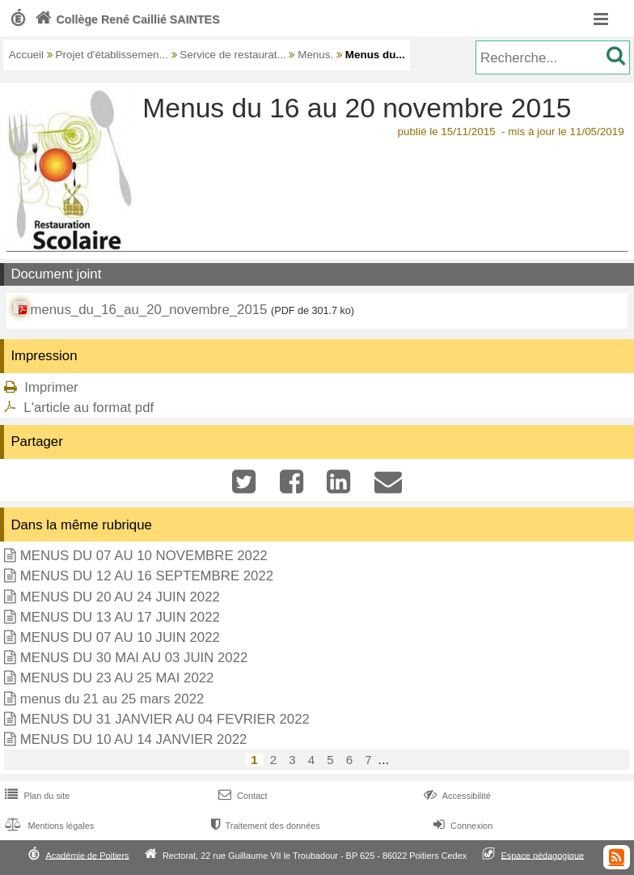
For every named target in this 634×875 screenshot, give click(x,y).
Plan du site (36, 796)
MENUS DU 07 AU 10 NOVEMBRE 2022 (144, 555)
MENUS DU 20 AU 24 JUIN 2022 (120, 597)
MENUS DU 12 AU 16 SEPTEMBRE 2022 (146, 576)
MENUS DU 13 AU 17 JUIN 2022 (120, 617)
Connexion (461, 825)
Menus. (315, 55)
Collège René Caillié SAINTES (126, 19)
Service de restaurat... (232, 55)
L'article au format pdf (88, 407)
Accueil (26, 55)
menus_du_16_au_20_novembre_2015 (148, 309)
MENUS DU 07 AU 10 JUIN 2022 (120, 637)
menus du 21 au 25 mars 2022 (112, 699)
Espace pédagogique (543, 855)
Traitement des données (264, 825)
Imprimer (51, 387)
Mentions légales (48, 825)
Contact (241, 796)
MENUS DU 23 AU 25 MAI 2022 (117, 678)
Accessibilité (456, 796)
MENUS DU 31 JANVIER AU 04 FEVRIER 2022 (165, 719)
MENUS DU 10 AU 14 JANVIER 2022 (133, 739)
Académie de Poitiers (87, 855)
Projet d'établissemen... (112, 55)
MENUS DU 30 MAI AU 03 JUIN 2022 (134, 657)
